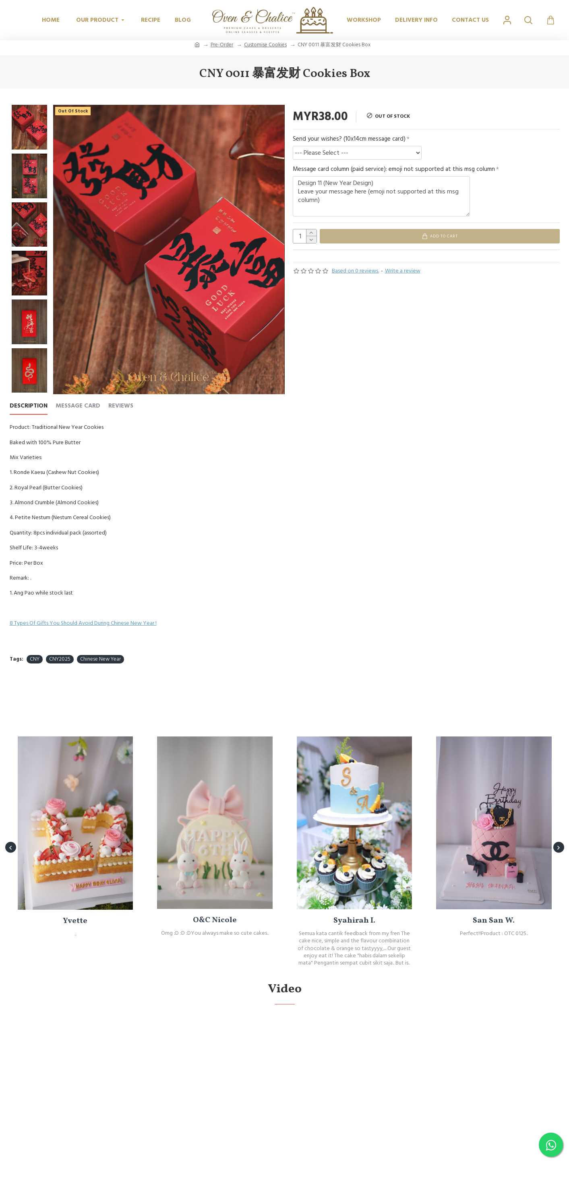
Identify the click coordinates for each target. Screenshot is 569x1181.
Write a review (402, 274)
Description (29, 406)
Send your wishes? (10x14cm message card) (349, 139)
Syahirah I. (354, 953)
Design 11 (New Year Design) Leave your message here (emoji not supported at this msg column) (381, 196)
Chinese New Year (100, 659)
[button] (11, 862)
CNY (34, 659)
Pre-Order (222, 44)
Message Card (78, 406)
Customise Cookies (265, 44)
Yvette (75, 953)
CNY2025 (59, 659)
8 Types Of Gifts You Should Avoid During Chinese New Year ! (83, 623)
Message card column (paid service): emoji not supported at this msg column (394, 169)
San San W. (494, 953)
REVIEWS (120, 406)
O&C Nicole (215, 952)
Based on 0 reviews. (355, 274)
